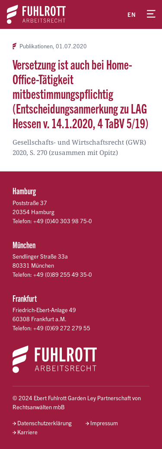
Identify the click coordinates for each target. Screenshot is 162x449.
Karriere (27, 432)
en (131, 14)
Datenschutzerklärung (44, 423)
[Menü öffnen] (151, 14)
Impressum (104, 423)
